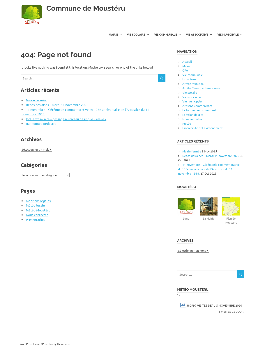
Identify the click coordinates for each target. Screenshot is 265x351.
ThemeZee (63, 343)
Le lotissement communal (199, 110)
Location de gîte (192, 114)
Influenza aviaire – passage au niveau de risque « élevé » (66, 119)
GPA (185, 70)
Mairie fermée (36, 100)
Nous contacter (37, 215)
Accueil (187, 61)
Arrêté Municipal (193, 83)
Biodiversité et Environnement (202, 128)
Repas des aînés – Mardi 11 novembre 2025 (57, 105)
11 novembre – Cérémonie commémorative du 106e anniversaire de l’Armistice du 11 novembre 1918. (209, 169)
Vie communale (167, 34)
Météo (186, 123)
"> (210, 303)
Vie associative (199, 34)
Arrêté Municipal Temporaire (201, 88)
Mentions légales (38, 201)
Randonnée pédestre (41, 123)
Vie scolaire (138, 34)
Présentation (35, 219)
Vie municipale (230, 34)
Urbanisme (189, 79)
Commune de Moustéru (85, 8)
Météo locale (35, 205)
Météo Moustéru (38, 210)
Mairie (115, 34)
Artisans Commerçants (197, 105)
